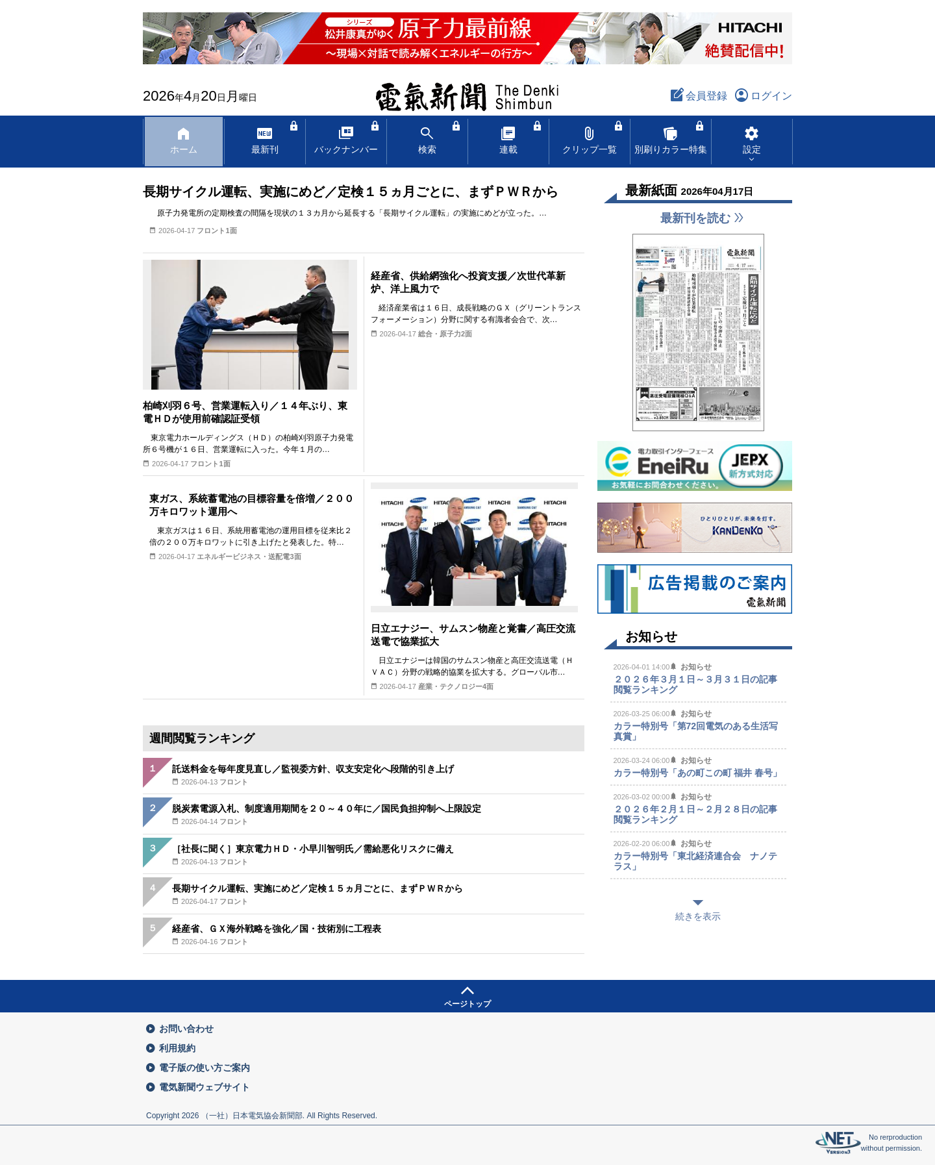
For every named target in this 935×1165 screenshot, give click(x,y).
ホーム (183, 139)
